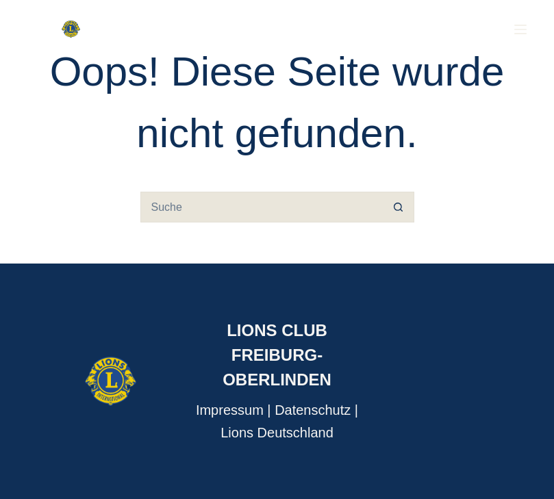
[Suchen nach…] (261, 207)
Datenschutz (313, 410)
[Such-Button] (398, 207)
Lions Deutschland (277, 432)
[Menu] (520, 29)
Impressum (230, 410)
